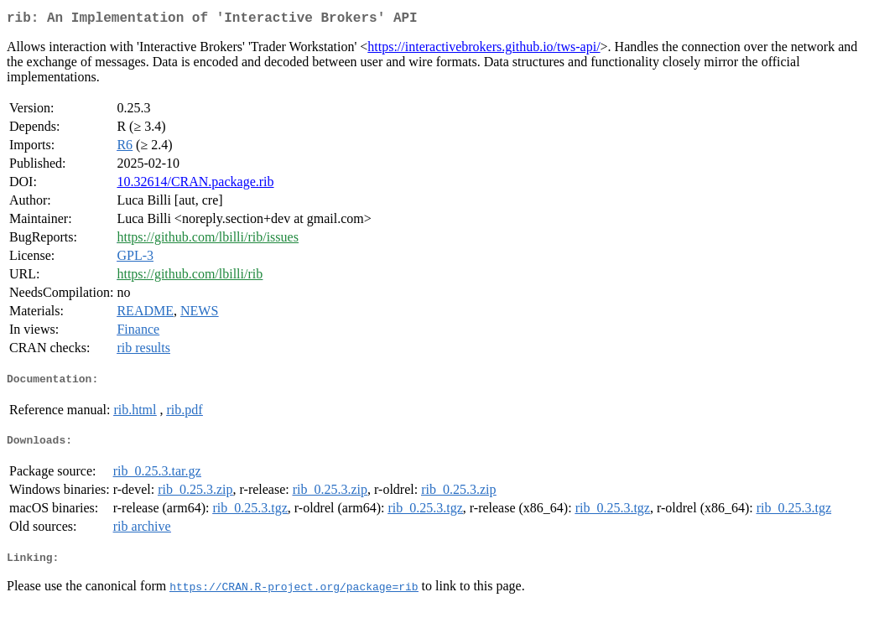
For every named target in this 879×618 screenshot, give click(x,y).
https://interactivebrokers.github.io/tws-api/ (483, 50)
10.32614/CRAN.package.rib (195, 185)
